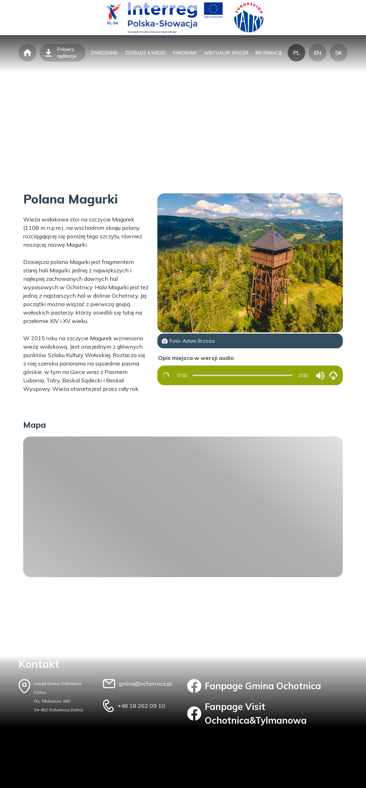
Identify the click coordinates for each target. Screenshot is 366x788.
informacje (268, 53)
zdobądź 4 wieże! (145, 53)
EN (317, 52)
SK (338, 52)
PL (296, 52)
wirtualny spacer (226, 53)
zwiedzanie (104, 53)
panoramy (185, 53)
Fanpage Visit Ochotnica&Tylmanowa (247, 713)
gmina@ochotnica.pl (145, 683)
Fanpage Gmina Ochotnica (254, 686)
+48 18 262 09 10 (141, 705)
